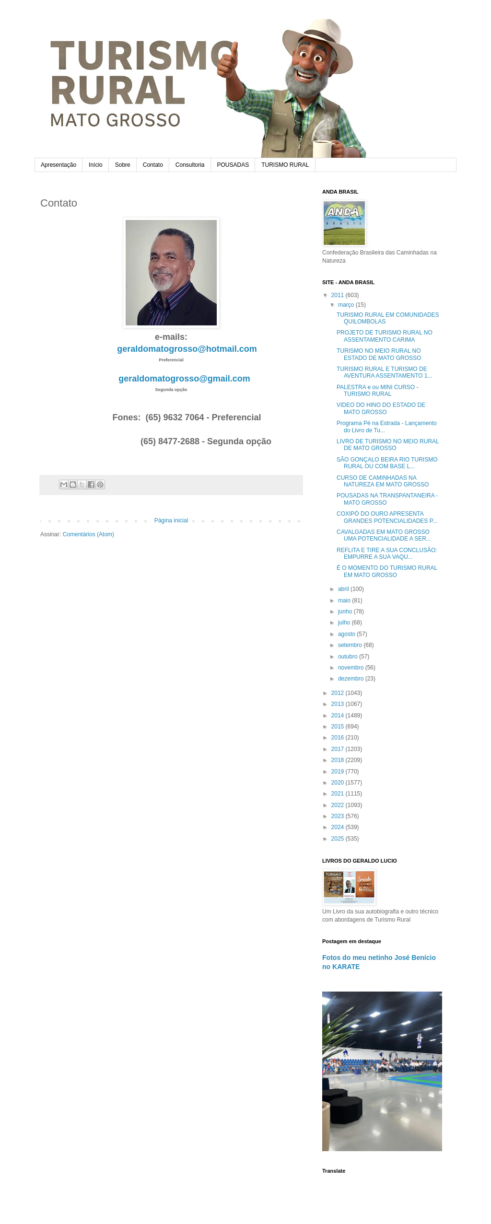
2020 (338, 782)
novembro (351, 667)
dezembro (351, 678)
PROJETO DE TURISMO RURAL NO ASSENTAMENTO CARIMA (385, 336)
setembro (350, 645)
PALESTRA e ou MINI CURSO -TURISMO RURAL (378, 390)
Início (96, 165)
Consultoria (190, 165)
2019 (338, 771)
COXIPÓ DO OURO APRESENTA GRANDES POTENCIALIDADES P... (387, 517)
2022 (338, 805)
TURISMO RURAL (285, 165)
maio (345, 600)
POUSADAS (233, 165)
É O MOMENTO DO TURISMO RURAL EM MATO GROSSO (387, 571)
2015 (338, 726)
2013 (338, 704)
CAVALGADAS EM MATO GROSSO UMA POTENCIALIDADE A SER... (384, 535)
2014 (338, 715)
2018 (338, 760)
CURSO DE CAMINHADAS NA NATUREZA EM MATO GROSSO (383, 481)
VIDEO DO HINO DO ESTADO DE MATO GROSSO (381, 408)
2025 (338, 838)
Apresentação (58, 165)
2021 (338, 793)
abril (344, 589)
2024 (338, 827)
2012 (338, 693)
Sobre (122, 165)
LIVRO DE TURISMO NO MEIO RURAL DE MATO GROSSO (388, 444)
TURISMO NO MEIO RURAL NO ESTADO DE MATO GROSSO (379, 354)
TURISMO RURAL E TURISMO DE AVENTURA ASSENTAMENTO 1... (385, 372)
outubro (348, 656)
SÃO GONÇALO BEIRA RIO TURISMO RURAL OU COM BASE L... (387, 463)
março (347, 304)
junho (346, 611)
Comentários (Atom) (88, 534)
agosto (347, 634)
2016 (338, 737)
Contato (153, 165)
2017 (338, 749)
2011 (338, 295)
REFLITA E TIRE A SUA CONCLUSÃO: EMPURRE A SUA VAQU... (387, 553)
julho (345, 622)
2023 (338, 816)
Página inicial (171, 520)
